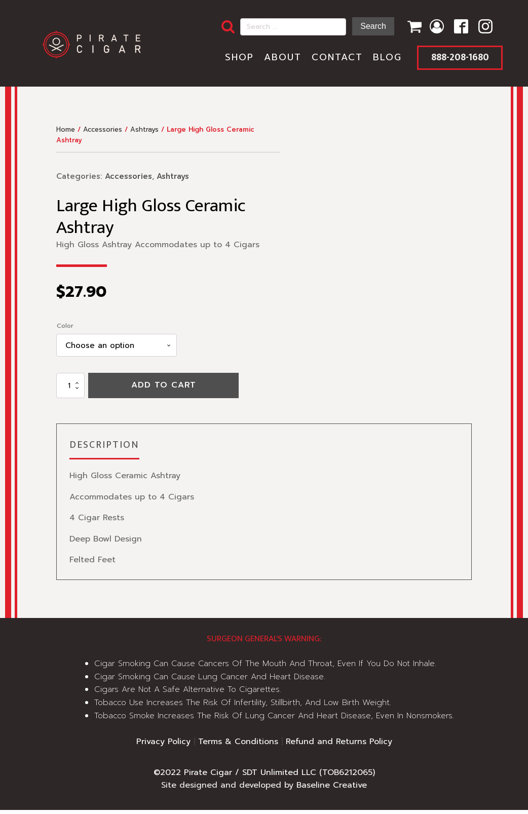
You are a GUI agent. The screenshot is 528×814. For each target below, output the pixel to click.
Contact (334, 59)
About (279, 59)
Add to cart (163, 389)
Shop (236, 59)
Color (65, 328)
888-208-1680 (458, 59)
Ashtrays (144, 133)
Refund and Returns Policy (339, 746)
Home (65, 133)
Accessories (102, 133)
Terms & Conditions (238, 746)
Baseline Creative (331, 789)
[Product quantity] (70, 389)
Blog (384, 59)
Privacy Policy (163, 746)
